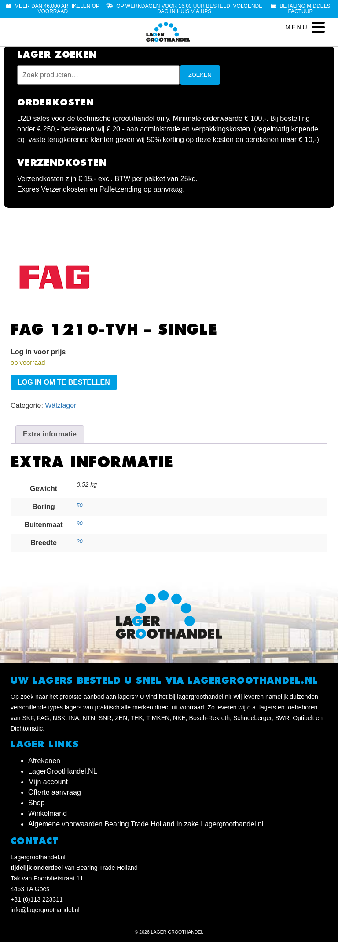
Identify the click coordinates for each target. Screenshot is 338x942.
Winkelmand (47, 813)
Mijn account (48, 782)
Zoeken (200, 75)
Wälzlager (60, 405)
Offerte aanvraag (54, 792)
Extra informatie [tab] (50, 434)
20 (80, 541)
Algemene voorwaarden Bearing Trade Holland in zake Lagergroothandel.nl (146, 824)
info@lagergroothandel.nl (45, 909)
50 (80, 505)
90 (80, 523)
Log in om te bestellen (64, 382)
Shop (36, 803)
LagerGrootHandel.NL (62, 771)
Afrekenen (44, 760)
